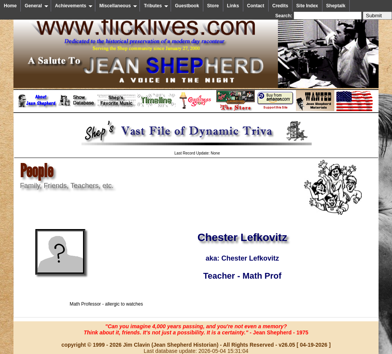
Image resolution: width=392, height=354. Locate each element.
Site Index (307, 5)
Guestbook (187, 5)
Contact (255, 5)
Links (233, 5)
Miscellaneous (118, 5)
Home (10, 5)
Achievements (74, 5)
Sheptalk (335, 5)
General (36, 5)
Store (213, 5)
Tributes (156, 5)
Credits (280, 5)
